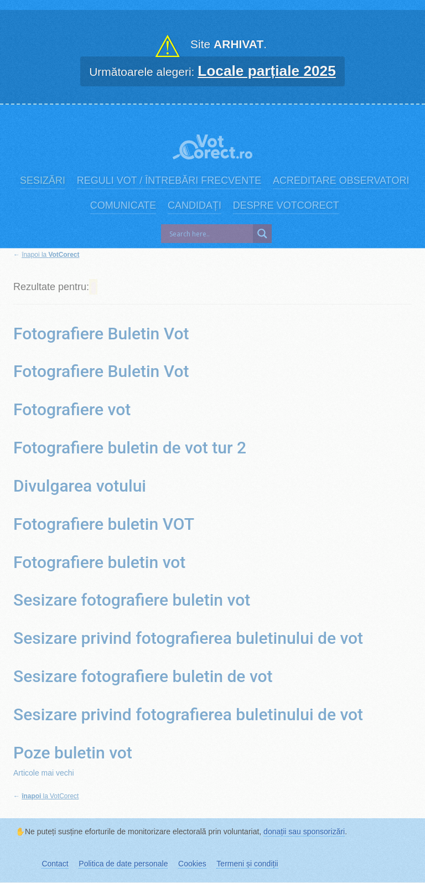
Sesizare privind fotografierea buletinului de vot (188, 638)
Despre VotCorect (286, 205)
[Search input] (209, 233)
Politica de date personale (123, 863)
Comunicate (123, 205)
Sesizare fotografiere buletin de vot (143, 676)
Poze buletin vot (72, 752)
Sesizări (42, 180)
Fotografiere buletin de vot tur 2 (129, 447)
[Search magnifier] (262, 233)
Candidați (194, 205)
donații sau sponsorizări (304, 831)
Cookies (192, 863)
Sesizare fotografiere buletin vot (131, 600)
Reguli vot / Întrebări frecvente (169, 180)
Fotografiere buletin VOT (103, 524)
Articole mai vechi (43, 772)
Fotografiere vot (72, 409)
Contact (55, 863)
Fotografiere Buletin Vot (101, 333)
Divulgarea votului (79, 485)
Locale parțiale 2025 (267, 71)
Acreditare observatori (341, 180)
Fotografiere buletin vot (99, 562)
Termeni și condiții (247, 863)
